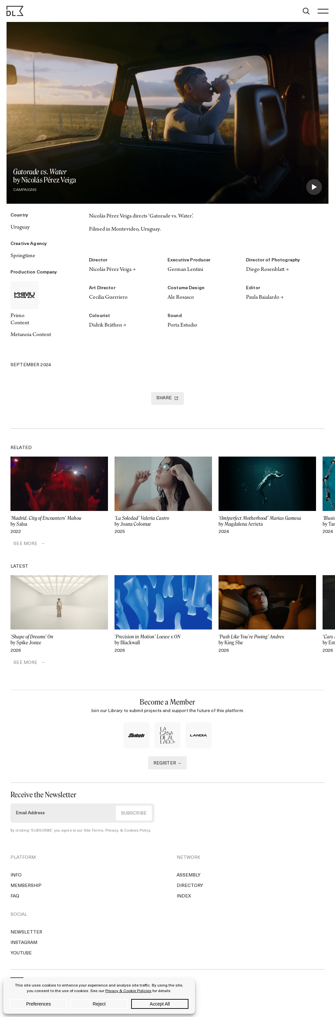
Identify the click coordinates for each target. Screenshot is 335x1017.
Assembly (189, 876)
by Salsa (59, 521)
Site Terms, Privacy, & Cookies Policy (115, 831)
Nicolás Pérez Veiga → (112, 270)
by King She (267, 641)
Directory (190, 886)
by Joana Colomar (163, 521)
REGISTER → (167, 764)
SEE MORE (22, 544)
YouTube (21, 954)
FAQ (14, 897)
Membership (26, 886)
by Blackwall (163, 641)
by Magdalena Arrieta (267, 521)
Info (16, 876)
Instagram (23, 943)
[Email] (71, 352)
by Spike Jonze (59, 641)
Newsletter (26, 933)
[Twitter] (15, 352)
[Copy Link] (43, 352)
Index (184, 897)
